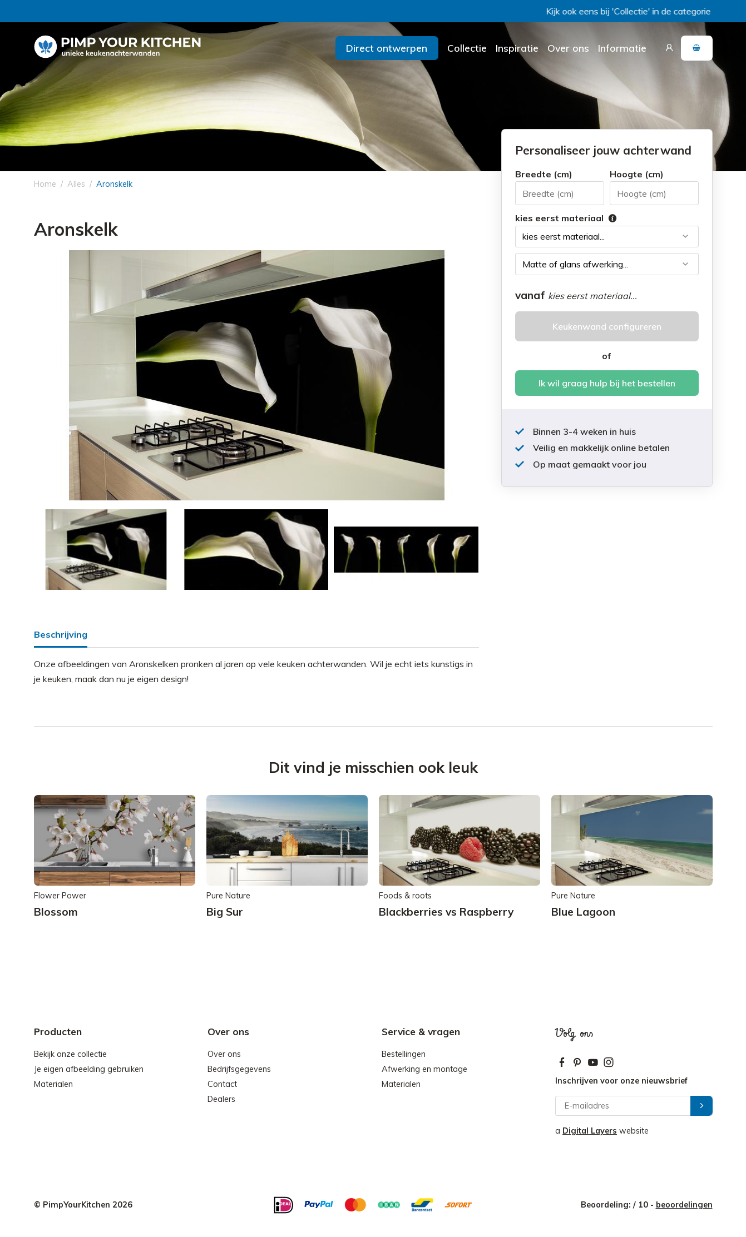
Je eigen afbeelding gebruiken (89, 1069)
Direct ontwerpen (386, 48)
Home (45, 184)
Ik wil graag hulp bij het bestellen (606, 383)
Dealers (221, 1099)
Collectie (467, 48)
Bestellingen (404, 1054)
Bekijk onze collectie (70, 1054)
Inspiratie (517, 48)
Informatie (622, 48)
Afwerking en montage (424, 1069)
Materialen (53, 1084)
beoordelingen (684, 1205)
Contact (222, 1084)
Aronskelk (114, 184)
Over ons (568, 48)
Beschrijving (60, 634)
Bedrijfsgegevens (239, 1069)
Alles (76, 184)
